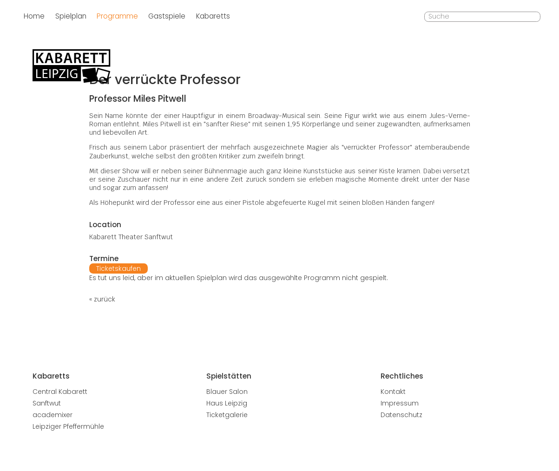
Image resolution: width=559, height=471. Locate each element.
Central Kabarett (60, 391)
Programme (117, 16)
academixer (52, 414)
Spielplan (70, 16)
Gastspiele (166, 16)
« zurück (102, 299)
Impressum (400, 403)
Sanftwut (47, 403)
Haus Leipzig (226, 403)
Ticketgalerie (227, 414)
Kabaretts (213, 16)
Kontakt (393, 391)
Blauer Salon (227, 391)
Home (34, 16)
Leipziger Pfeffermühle (68, 426)
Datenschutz (401, 414)
